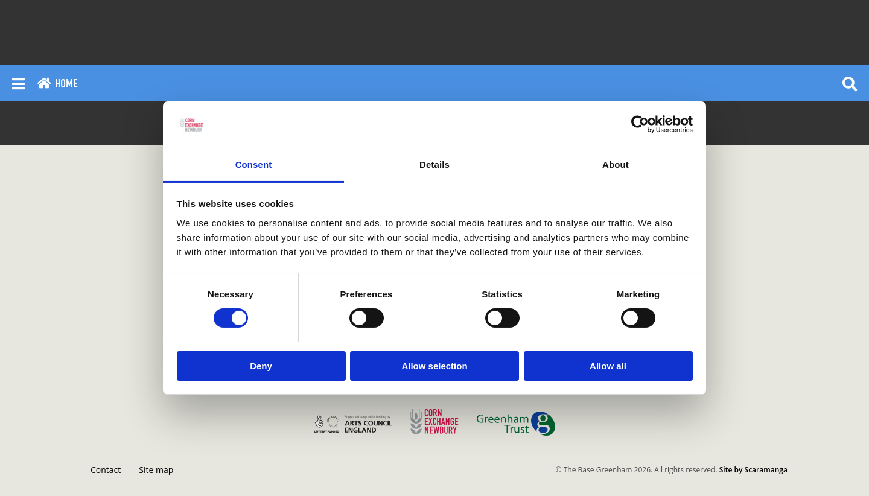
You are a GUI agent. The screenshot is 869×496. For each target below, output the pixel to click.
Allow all (608, 366)
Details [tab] (434, 164)
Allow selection (434, 366)
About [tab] (615, 164)
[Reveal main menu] (18, 83)
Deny (261, 366)
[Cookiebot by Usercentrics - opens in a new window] (640, 124)
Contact (106, 469)
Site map (156, 469)
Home (57, 84)
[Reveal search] (849, 83)
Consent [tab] (253, 164)
